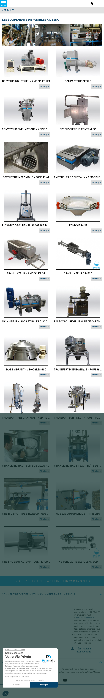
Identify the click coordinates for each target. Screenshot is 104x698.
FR (98, 3)
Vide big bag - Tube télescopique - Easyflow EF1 (26, 513)
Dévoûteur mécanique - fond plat (26, 177)
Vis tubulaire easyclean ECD (78, 561)
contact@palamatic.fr (85, 617)
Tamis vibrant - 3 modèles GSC (26, 369)
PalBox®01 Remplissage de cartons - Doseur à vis (78, 321)
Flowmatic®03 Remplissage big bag (26, 225)
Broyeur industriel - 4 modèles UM (26, 81)
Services (9, 10)
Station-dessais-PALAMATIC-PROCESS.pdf (86, 650)
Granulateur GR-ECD (78, 273)
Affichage (44, 86)
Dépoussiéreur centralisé (78, 129)
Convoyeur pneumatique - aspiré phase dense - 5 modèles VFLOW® (26, 129)
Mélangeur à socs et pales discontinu (26, 321)
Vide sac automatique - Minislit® (78, 513)
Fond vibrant (78, 225)
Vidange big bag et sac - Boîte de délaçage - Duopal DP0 (78, 465)
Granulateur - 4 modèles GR (26, 273)
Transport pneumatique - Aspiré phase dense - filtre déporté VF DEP (26, 417)
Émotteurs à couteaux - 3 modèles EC (78, 177)
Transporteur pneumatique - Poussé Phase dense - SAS (78, 417)
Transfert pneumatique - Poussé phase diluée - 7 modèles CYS (78, 369)
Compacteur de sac (78, 81)
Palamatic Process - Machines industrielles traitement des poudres (16, 3)
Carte (92, 4)
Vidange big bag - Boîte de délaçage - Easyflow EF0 (26, 465)
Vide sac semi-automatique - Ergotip (26, 561)
